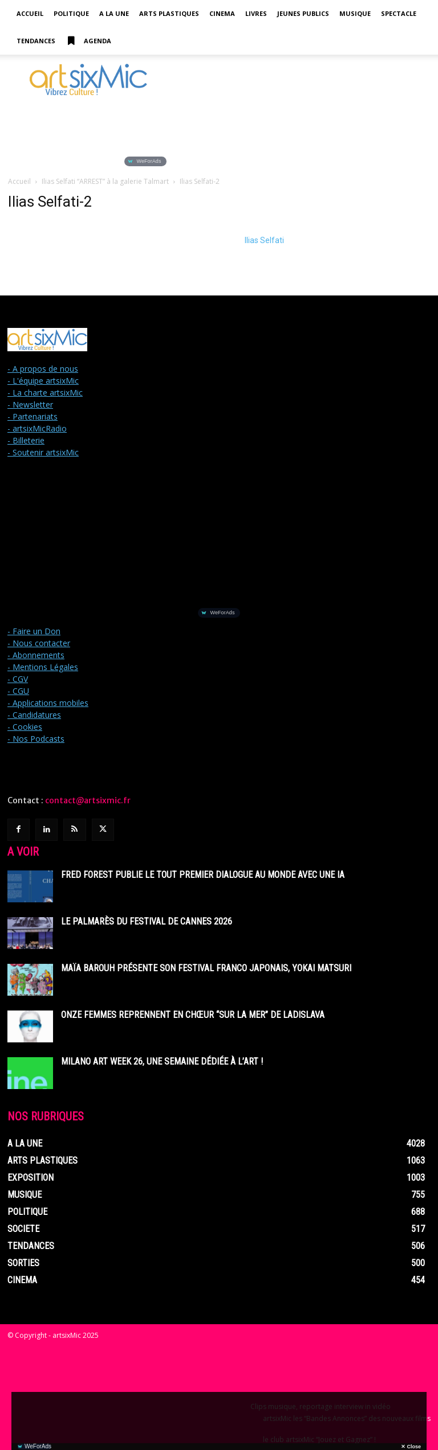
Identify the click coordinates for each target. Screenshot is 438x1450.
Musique (355, 13)
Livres (256, 13)
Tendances (36, 40)
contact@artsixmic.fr (88, 800)
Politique (71, 13)
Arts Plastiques (169, 13)
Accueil (30, 13)
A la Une (114, 13)
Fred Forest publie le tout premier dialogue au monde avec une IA (202, 874)
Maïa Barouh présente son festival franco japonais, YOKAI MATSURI (206, 968)
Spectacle (398, 13)
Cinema (222, 13)
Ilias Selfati (264, 240)
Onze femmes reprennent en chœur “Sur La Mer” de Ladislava (193, 1014)
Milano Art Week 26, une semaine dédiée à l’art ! (162, 1061)
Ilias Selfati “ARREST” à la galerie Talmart (105, 181)
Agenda (88, 41)
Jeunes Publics (303, 13)
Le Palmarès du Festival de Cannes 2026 (146, 921)
